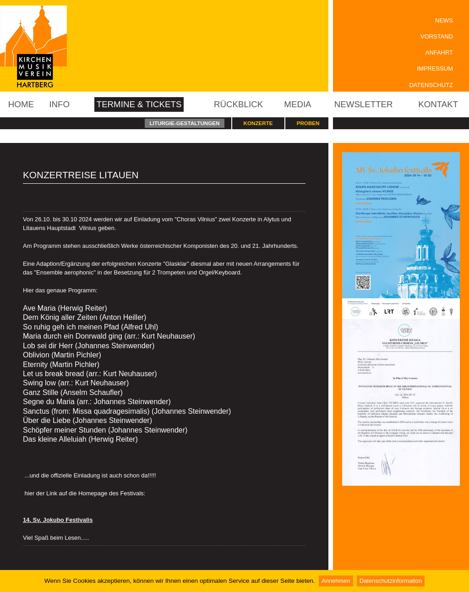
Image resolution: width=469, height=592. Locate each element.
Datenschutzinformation (391, 580)
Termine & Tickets (139, 104)
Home (21, 104)
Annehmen (336, 580)
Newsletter (363, 104)
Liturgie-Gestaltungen (184, 123)
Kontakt (438, 104)
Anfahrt (439, 52)
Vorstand (436, 36)
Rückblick (238, 104)
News (444, 20)
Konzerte (258, 123)
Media (297, 104)
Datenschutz (431, 85)
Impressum (435, 68)
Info (59, 104)
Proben (308, 123)
